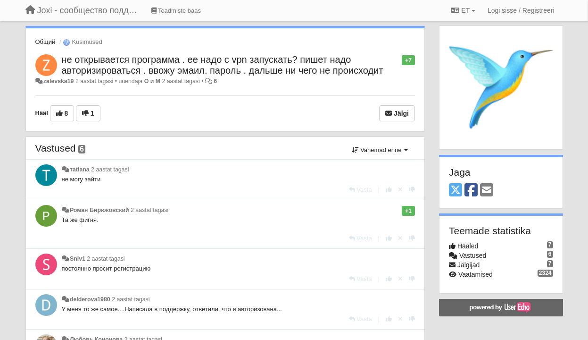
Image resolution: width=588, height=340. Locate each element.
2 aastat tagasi (110, 169)
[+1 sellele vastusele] (389, 189)
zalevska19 (58, 81)
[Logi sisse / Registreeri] (521, 10)
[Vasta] (360, 189)
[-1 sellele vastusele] (412, 189)
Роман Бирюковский (99, 210)
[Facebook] (471, 190)
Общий (45, 41)
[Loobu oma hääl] (400, 189)
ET (463, 10)
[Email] (486, 190)
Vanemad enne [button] (380, 149)
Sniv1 (77, 258)
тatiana (80, 169)
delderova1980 (90, 299)
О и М (152, 81)
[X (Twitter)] (455, 190)
